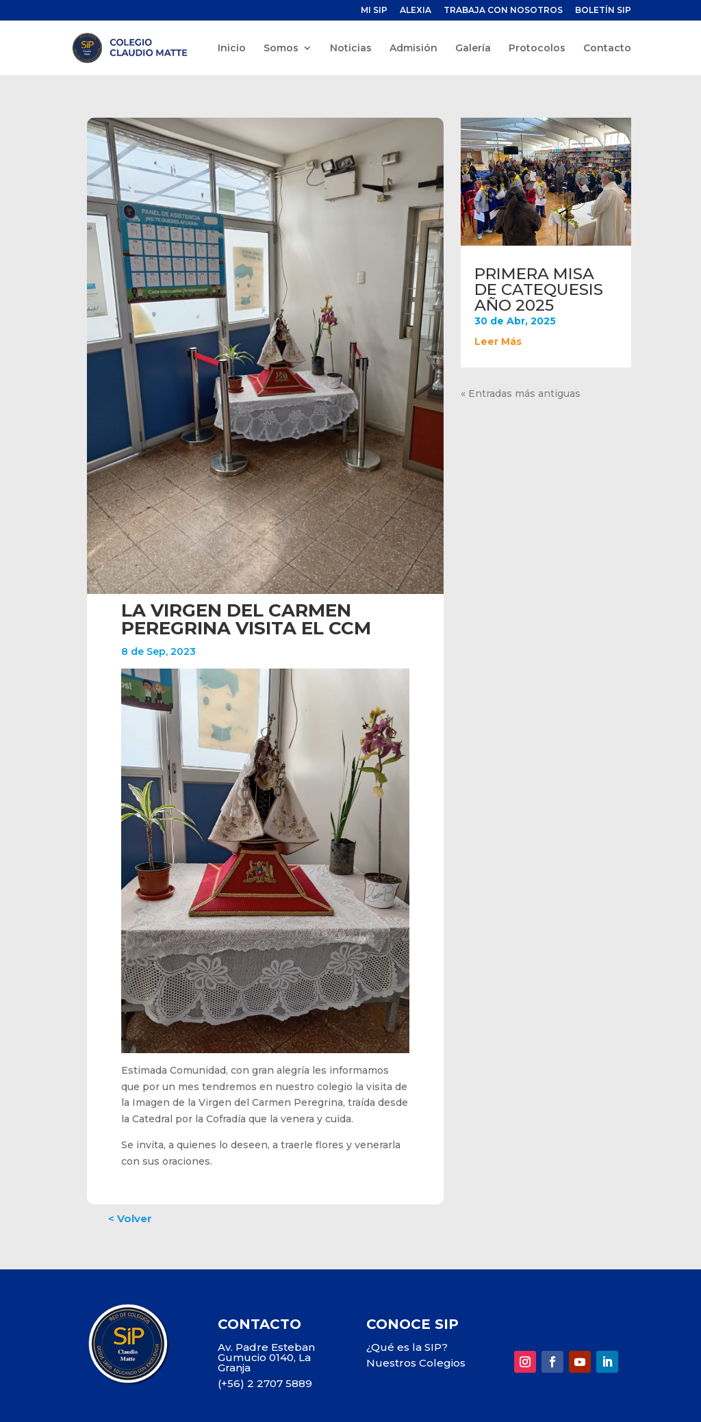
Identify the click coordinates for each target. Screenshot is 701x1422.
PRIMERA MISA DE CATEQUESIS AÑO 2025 (538, 289)
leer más (498, 341)
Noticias (351, 48)
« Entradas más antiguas (521, 393)
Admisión (413, 48)
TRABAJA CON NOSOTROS (503, 10)
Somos (281, 48)
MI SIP (374, 10)
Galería (473, 48)
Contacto (607, 48)
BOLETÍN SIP (603, 10)
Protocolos (537, 48)
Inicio (232, 48)
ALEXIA (415, 10)
